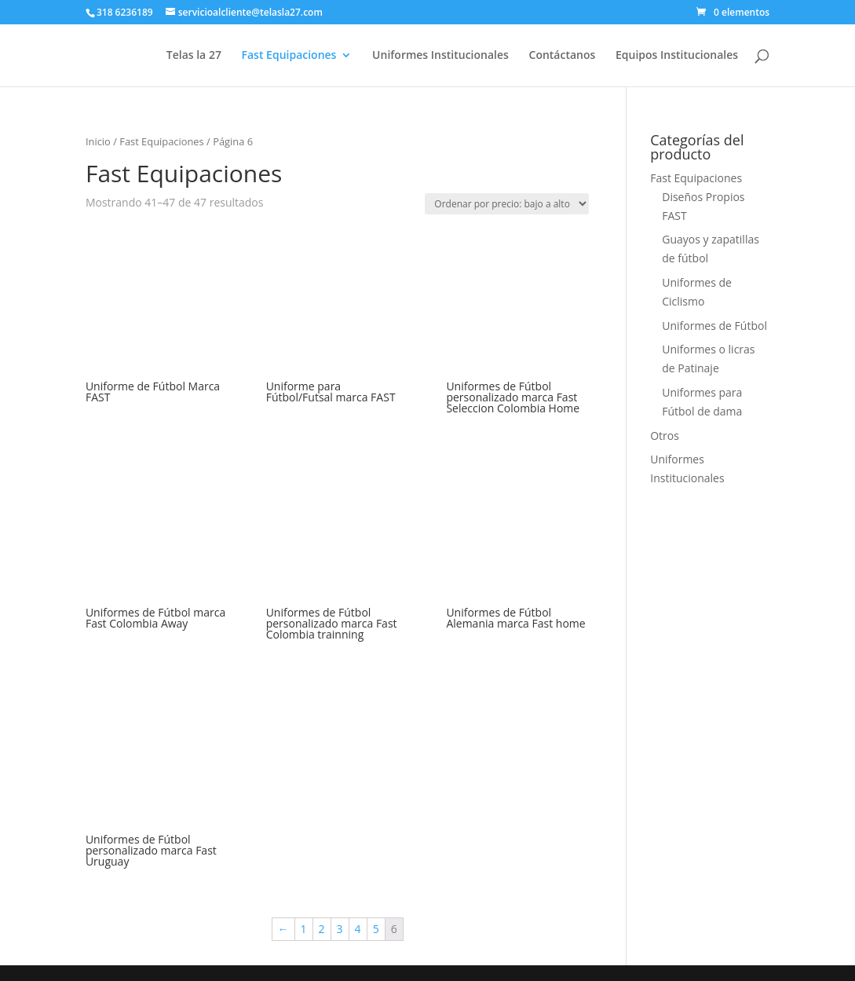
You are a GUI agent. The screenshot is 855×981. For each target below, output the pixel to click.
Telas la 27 (193, 55)
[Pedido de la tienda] (507, 203)
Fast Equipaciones (289, 55)
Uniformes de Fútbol (714, 325)
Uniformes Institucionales (440, 55)
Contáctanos (562, 55)
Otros (664, 435)
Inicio (98, 141)
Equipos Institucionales (677, 55)
